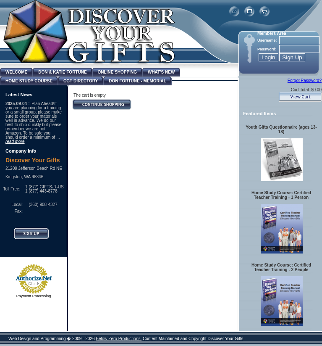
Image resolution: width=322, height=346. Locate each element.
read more (15, 141)
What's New (161, 72)
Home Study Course (28, 81)
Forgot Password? (305, 80)
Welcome (16, 72)
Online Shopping (117, 72)
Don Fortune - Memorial (137, 81)
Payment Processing (33, 296)
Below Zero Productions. (118, 338)
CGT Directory (80, 81)
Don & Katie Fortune (62, 72)
